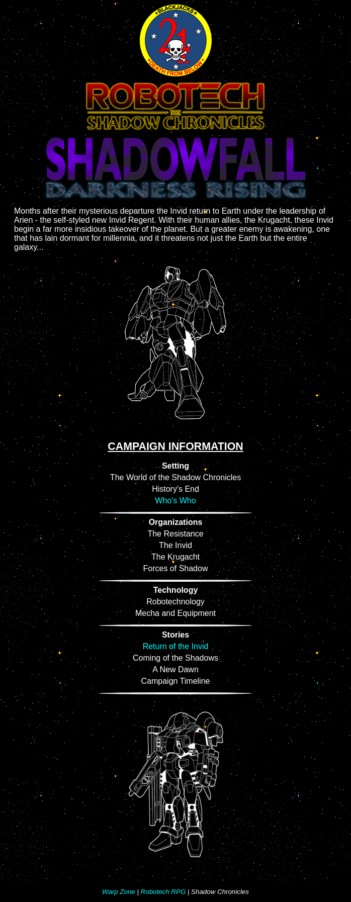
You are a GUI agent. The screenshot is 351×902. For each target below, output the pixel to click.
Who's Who (175, 500)
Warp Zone (118, 891)
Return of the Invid (176, 646)
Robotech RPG (163, 891)
